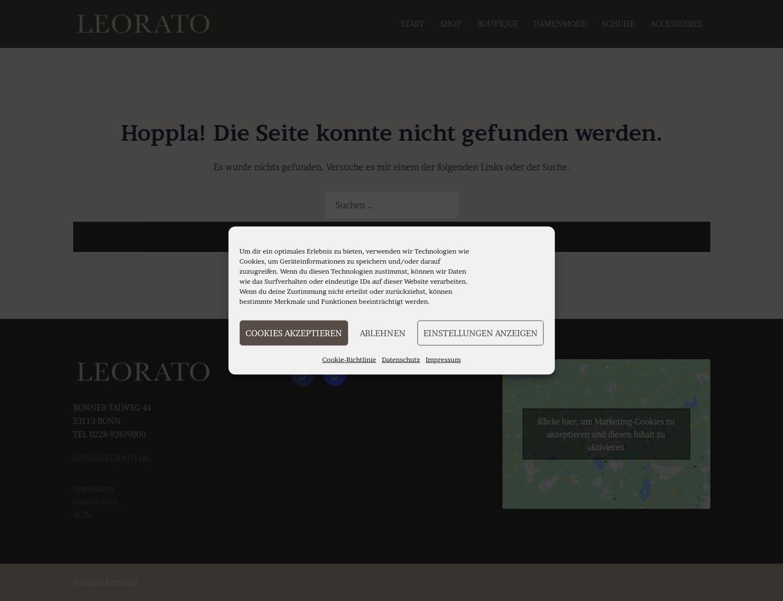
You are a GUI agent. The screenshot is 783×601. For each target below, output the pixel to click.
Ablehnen (383, 332)
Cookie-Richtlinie (349, 359)
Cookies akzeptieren (293, 332)
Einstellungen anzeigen (480, 332)
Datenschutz (401, 359)
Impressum (443, 359)
